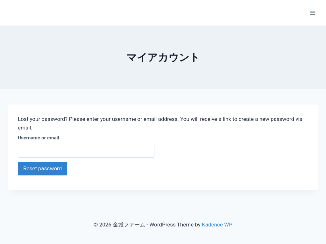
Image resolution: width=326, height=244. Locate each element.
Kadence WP (217, 224)
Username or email (38, 138)
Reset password (42, 168)
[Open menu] (312, 13)
